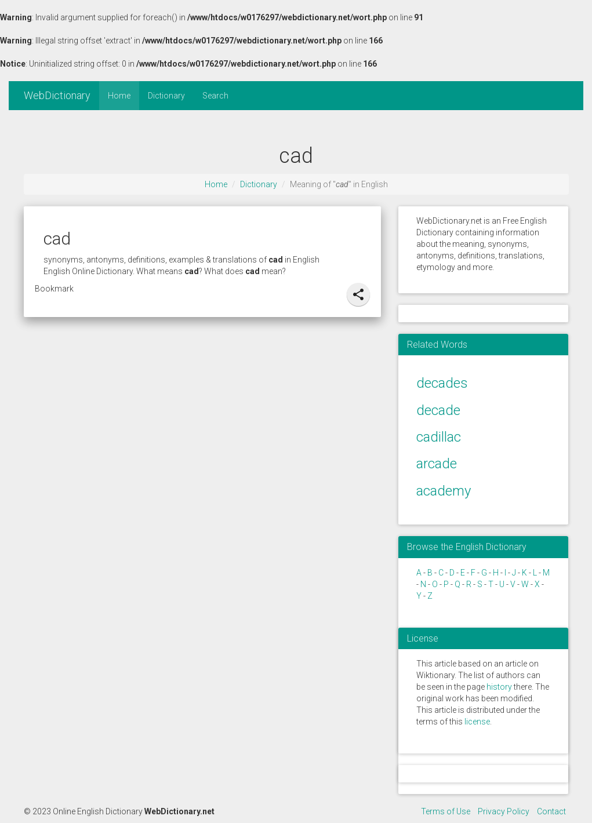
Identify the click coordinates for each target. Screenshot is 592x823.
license (477, 721)
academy (443, 491)
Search (215, 95)
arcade (436, 464)
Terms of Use (445, 811)
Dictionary (166, 95)
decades (442, 383)
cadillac (438, 437)
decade (438, 410)
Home (119, 95)
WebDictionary (57, 95)
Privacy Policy (503, 811)
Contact (551, 811)
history (499, 686)
